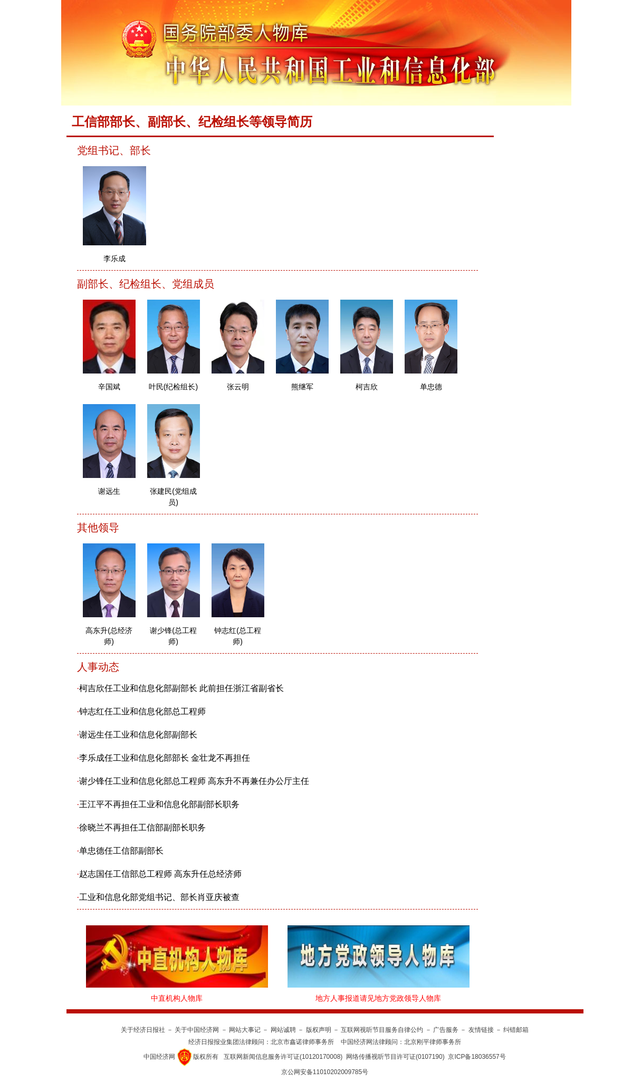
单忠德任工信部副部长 (121, 850)
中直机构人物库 (177, 998)
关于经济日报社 (143, 1029)
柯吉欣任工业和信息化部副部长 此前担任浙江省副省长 (181, 688)
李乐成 (114, 258)
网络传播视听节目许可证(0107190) (395, 1056)
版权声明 (318, 1029)
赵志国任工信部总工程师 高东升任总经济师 (160, 873)
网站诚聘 (283, 1029)
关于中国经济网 (197, 1029)
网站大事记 (245, 1029)
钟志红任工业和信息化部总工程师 (142, 711)
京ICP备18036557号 (476, 1056)
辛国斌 (109, 386)
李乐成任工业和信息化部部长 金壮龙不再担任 (164, 757)
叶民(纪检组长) (173, 386)
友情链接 (481, 1029)
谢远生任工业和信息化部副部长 (138, 734)
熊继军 (302, 386)
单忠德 (431, 386)
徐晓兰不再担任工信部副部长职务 (142, 827)
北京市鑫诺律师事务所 (302, 1042)
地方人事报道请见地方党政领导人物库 (378, 998)
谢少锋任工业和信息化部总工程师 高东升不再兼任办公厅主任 (194, 781)
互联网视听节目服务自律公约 (382, 1029)
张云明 (238, 386)
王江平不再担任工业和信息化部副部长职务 (159, 804)
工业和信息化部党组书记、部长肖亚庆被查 (159, 897)
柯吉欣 (367, 386)
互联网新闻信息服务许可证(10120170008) (283, 1056)
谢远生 (109, 491)
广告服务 (445, 1029)
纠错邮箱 (516, 1029)
